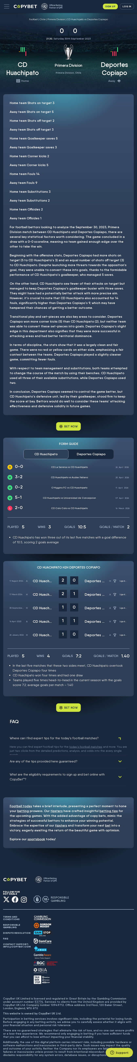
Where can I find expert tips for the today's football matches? (54, 738)
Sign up (110, 6)
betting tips (108, 801)
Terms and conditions (11, 908)
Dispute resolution (17, 923)
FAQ (5, 928)
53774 (39, 991)
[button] (6, 6)
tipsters (57, 801)
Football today (21, 796)
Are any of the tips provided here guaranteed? (43, 751)
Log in (126, 6)
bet (108, 815)
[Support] (119, 1052)
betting (23, 801)
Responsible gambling (11, 916)
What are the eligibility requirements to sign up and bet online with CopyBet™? (57, 766)
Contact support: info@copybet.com (17, 935)
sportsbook (36, 829)
